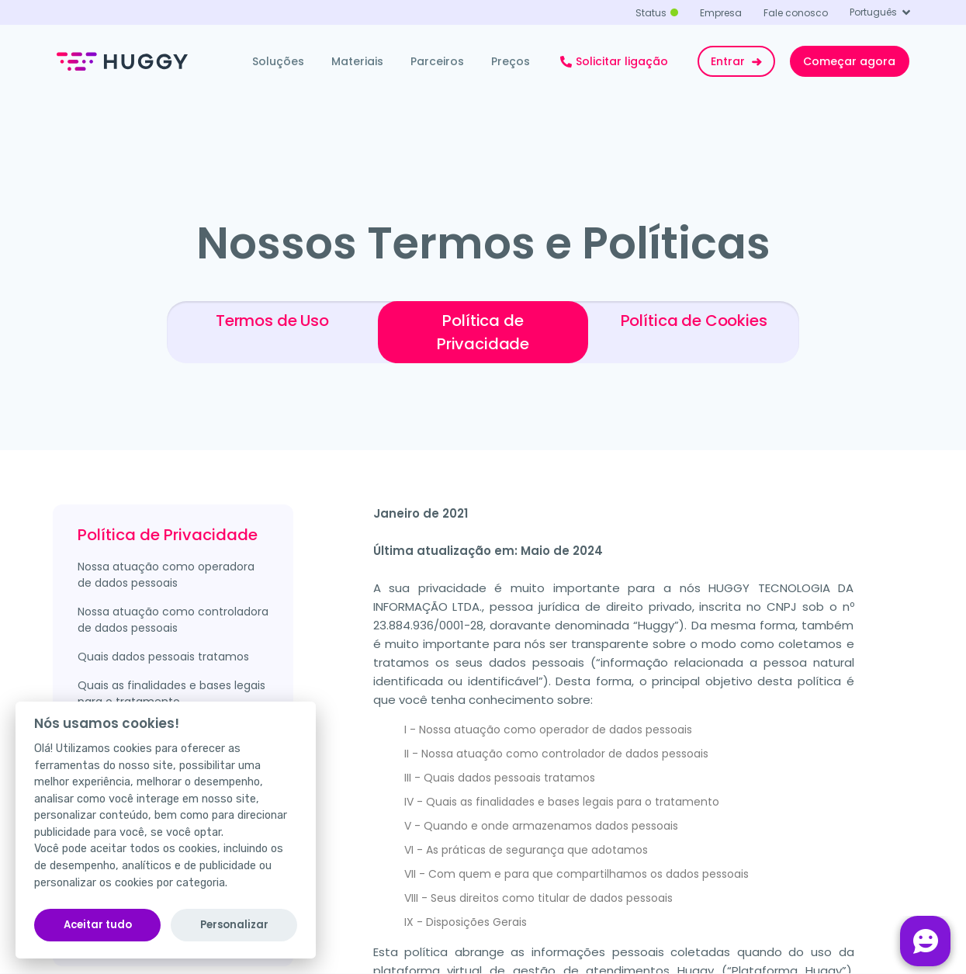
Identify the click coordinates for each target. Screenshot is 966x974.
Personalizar (234, 924)
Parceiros (437, 61)
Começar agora (849, 61)
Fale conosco (795, 12)
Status (651, 12)
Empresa (721, 12)
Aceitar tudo (98, 924)
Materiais (357, 61)
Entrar (738, 61)
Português (873, 12)
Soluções (278, 61)
